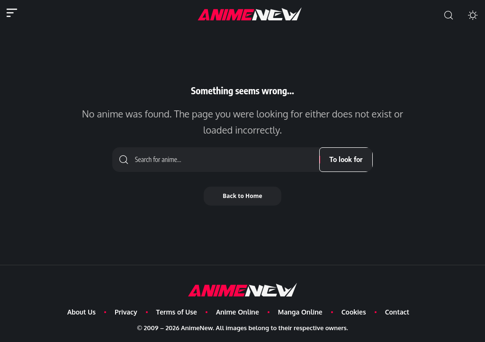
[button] (448, 15)
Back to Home (242, 196)
